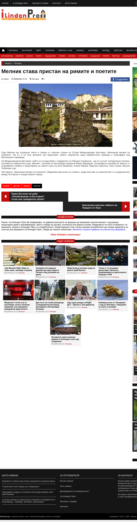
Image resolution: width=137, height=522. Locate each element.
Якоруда (116, 56)
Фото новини (71, 3)
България (27, 50)
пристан (16, 186)
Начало (5, 3)
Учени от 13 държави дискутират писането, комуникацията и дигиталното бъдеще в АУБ (113, 261)
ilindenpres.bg (5, 519)
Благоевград (7, 56)
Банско (29, 56)
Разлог (39, 56)
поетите (36, 186)
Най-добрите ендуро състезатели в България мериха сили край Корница (27, 493)
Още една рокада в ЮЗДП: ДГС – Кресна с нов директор (80, 293)
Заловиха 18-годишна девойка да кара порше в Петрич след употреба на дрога (47, 261)
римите (27, 186)
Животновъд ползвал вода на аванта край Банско (81, 259)
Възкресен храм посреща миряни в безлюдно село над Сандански (65, 329)
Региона (13, 50)
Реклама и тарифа (40, 3)
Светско (118, 50)
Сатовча (72, 56)
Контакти (56, 3)
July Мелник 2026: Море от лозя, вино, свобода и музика (18, 259)
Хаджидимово (128, 56)
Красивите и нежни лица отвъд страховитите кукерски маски (28, 481)
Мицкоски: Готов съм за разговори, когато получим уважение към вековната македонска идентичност (17, 295)
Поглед (105, 50)
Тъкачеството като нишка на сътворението (20, 486)
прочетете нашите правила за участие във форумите (99, 219)
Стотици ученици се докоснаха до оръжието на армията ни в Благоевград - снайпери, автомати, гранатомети (28, 501)
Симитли (19, 56)
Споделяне (120, 79)
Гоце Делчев (50, 56)
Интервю (93, 50)
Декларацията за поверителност (74, 492)
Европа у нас (65, 50)
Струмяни (82, 56)
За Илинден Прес (20, 3)
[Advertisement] (107, 26)
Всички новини (66, 481)
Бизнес (80, 50)
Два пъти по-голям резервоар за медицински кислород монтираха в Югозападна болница (50, 295)
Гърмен (62, 56)
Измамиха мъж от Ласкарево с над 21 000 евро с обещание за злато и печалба (112, 294)
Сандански (95, 56)
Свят (38, 50)
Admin (5, 79)
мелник (6, 186)
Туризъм (49, 50)
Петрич (106, 56)
